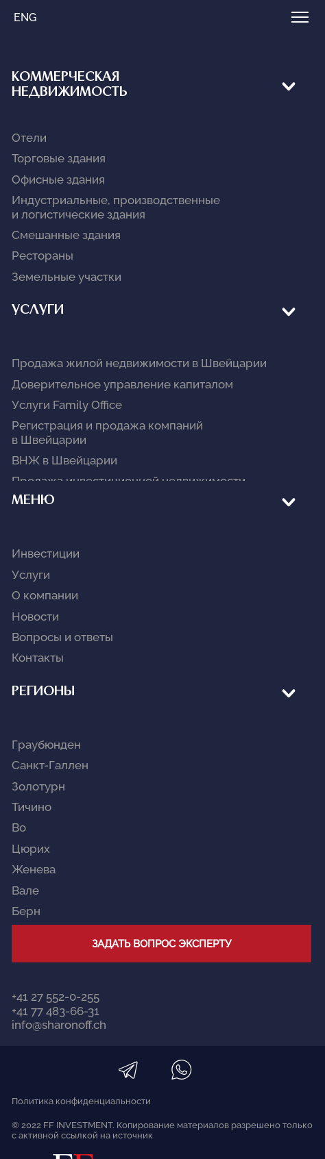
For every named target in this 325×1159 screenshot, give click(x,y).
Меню (33, 194)
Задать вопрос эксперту (161, 303)
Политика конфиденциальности (81, 460)
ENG (25, 17)
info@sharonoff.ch (59, 384)
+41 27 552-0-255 (55, 356)
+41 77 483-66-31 (55, 370)
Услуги (38, 140)
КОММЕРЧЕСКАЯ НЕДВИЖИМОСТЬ (70, 85)
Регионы (43, 249)
